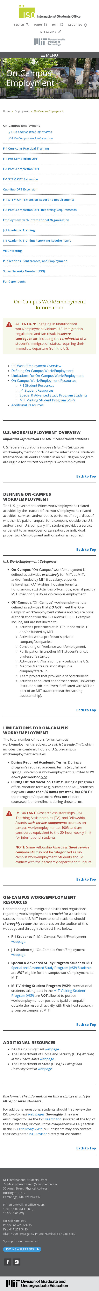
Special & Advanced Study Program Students (53, 395)
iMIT (57, 24)
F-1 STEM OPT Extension (20, 179)
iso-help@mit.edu (14, 1221)
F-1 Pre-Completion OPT (20, 159)
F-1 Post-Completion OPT (21, 169)
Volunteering (12, 251)
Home (6, 111)
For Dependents (14, 281)
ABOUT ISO (77, 25)
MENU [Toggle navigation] (49, 55)
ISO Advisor (38, 1134)
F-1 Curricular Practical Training (26, 148)
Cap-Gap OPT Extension (20, 189)
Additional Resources (27, 405)
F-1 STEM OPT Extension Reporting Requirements (38, 200)
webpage (18, 941)
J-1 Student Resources (37, 390)
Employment (22, 111)
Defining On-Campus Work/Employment (42, 370)
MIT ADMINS (50, 31)
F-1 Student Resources (37, 385)
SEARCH (21, 24)
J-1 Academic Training (19, 230)
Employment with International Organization (36, 220)
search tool (53, 1119)
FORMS (40, 24)
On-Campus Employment (21, 125)
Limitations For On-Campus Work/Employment (47, 375)
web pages (36, 1114)
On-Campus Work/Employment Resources (43, 380)
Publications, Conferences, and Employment (35, 261)
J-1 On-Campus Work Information (30, 132)
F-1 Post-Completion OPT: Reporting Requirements (40, 210)
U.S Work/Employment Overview (36, 366)
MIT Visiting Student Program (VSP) (47, 400)
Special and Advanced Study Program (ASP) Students (51, 967)
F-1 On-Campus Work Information (31, 138)
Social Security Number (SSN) (24, 271)
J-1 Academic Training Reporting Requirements (37, 240)
